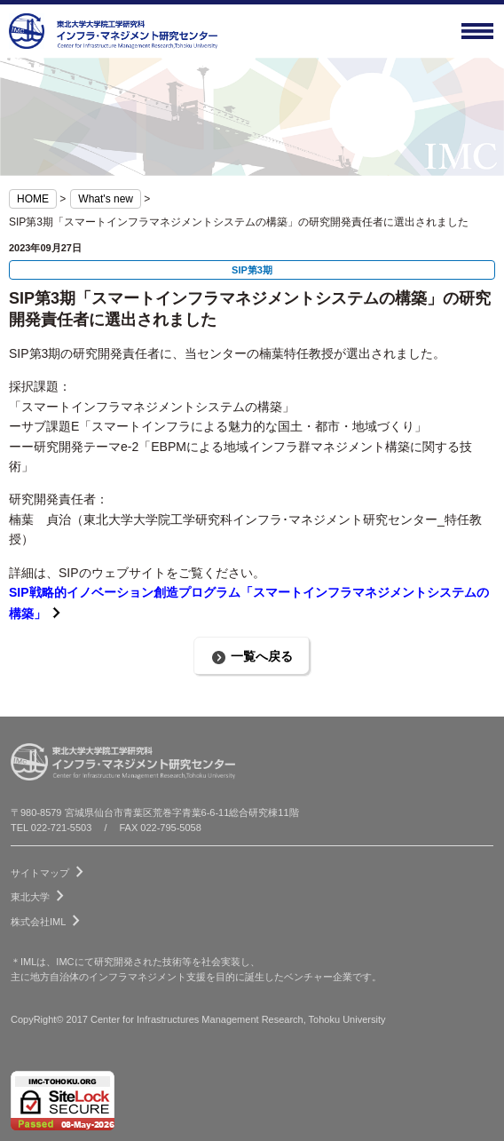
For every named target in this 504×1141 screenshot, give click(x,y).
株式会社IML (49, 918)
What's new (105, 199)
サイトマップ (51, 869)
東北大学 (41, 893)
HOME (33, 199)
